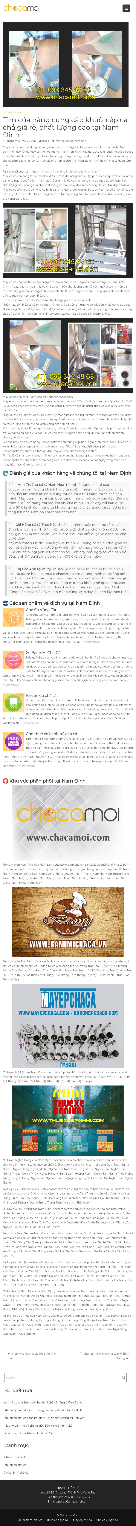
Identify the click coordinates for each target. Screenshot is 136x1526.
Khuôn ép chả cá (13, 112)
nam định (80, 140)
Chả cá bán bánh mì (17, 1457)
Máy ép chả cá (82, 1520)
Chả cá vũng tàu (107, 1520)
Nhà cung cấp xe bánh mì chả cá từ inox (30, 1433)
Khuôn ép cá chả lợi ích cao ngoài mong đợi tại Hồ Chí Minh (43, 1410)
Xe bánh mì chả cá (16, 1472)
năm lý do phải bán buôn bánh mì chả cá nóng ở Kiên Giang (43, 1402)
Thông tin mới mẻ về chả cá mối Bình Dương (104, 1356)
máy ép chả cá (64, 140)
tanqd (45, 140)
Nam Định (91, 171)
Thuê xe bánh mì (57, 1520)
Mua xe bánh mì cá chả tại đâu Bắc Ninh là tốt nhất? (38, 1425)
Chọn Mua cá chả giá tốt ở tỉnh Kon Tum (32, 1356)
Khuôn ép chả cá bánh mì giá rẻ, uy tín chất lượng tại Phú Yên (44, 1418)
